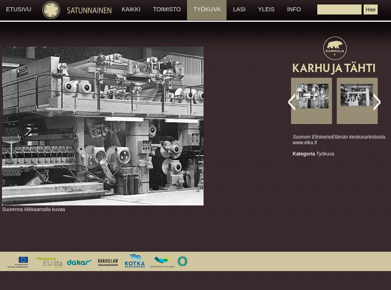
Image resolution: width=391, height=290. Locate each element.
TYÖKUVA (206, 9)
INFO (294, 9)
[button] (370, 9)
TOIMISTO (167, 9)
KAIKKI (131, 9)
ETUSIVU (18, 9)
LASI (239, 9)
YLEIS (266, 9)
